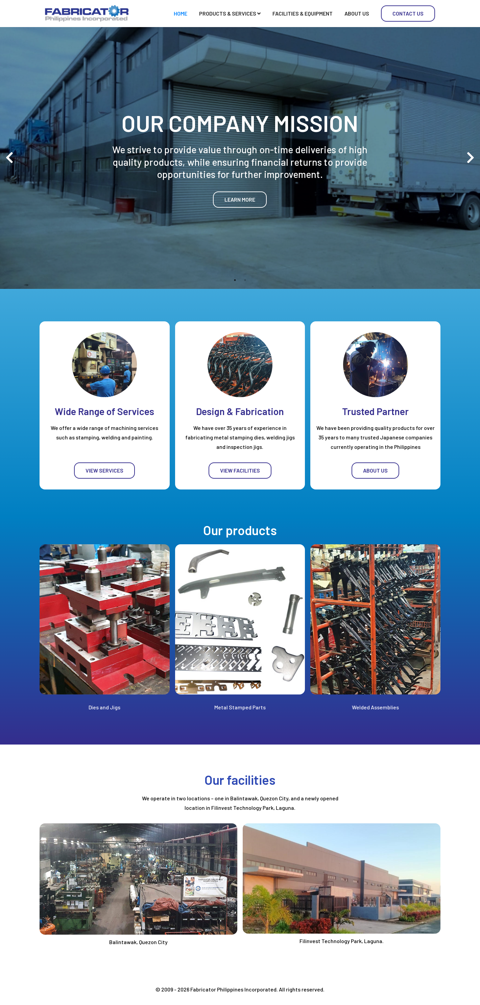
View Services (104, 470)
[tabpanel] (240, 158)
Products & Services (230, 13)
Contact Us (408, 13)
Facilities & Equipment (302, 13)
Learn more (239, 199)
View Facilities (240, 470)
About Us (356, 13)
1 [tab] (235, 280)
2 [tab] (245, 280)
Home (180, 13)
